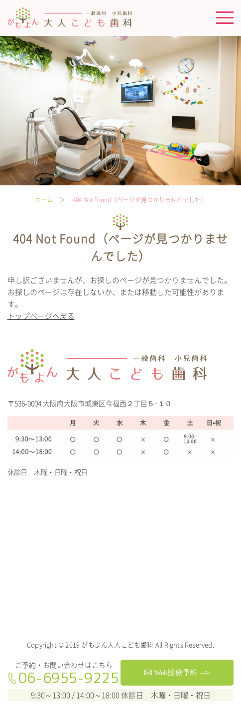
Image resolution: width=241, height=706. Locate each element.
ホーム (44, 199)
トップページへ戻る (41, 315)
